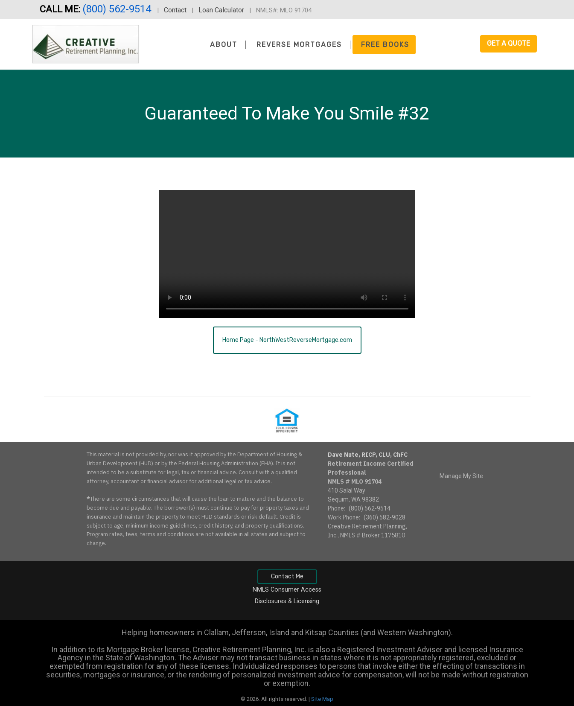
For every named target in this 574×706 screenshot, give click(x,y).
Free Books (385, 45)
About (223, 45)
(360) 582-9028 (384, 517)
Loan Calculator (221, 10)
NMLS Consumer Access (287, 589)
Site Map (322, 699)
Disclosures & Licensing (287, 601)
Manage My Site (461, 476)
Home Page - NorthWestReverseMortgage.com (287, 340)
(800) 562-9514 (118, 9)
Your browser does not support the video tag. (287, 254)
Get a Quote (508, 43)
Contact (175, 10)
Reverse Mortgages (299, 45)
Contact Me (287, 576)
